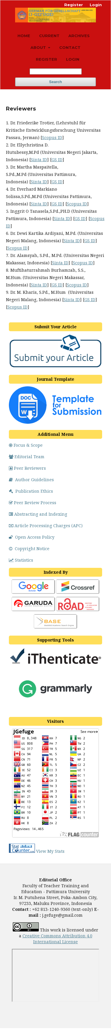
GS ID (57, 159)
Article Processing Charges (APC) (46, 525)
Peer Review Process (32, 502)
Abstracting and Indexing (38, 514)
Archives (79, 35)
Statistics (21, 560)
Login (72, 59)
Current (49, 35)
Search (55, 82)
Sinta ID (39, 159)
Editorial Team (26, 456)
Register (46, 59)
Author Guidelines (31, 479)
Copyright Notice (29, 548)
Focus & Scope (26, 445)
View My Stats (50, 851)
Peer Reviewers (27, 468)
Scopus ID (52, 137)
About (38, 47)
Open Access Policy (31, 537)
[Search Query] (56, 71)
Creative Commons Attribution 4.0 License (57, 938)
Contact (70, 47)
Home (23, 35)
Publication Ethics (31, 491)
